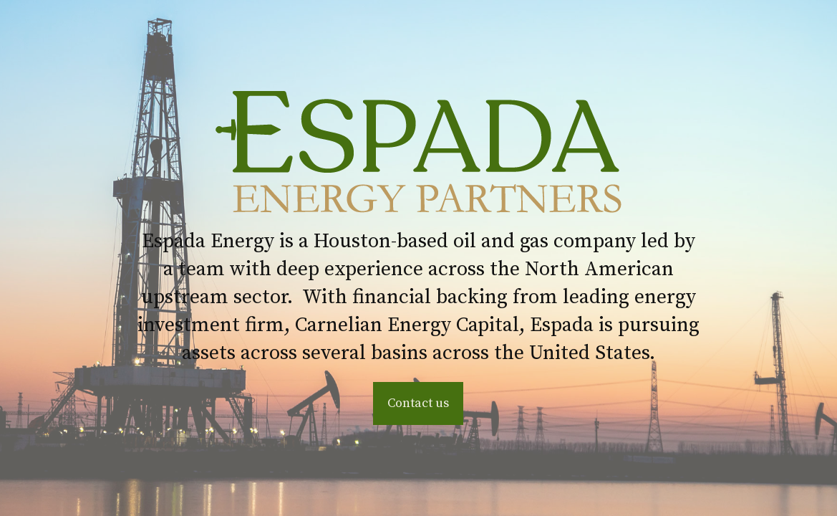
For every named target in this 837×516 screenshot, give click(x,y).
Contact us (418, 403)
